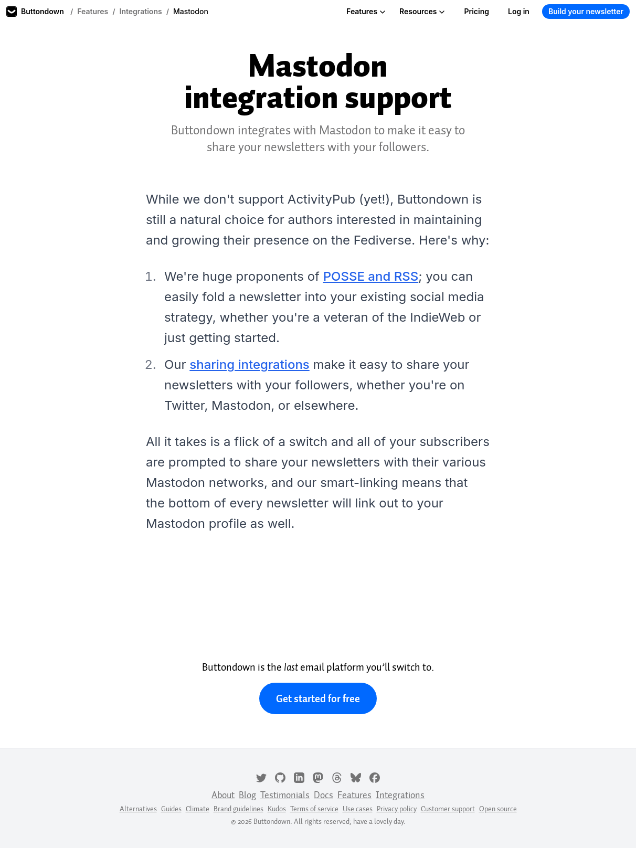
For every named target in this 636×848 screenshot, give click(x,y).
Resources (422, 11)
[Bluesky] (356, 776)
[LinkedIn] (299, 776)
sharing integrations (249, 364)
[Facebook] (374, 776)
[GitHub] (280, 776)
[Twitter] (261, 776)
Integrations (141, 11)
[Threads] (337, 776)
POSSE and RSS (371, 276)
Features (92, 11)
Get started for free (318, 698)
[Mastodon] (318, 776)
